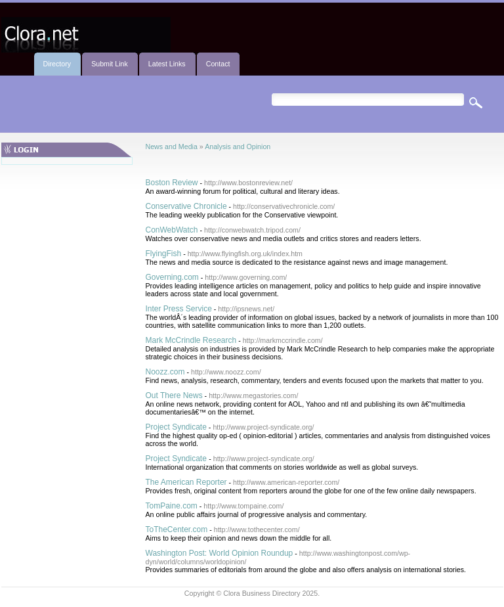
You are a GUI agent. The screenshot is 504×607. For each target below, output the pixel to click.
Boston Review (172, 182)
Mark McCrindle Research (191, 340)
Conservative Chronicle (186, 206)
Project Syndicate (176, 427)
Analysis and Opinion (237, 146)
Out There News (174, 395)
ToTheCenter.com (177, 529)
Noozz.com (165, 371)
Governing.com (172, 277)
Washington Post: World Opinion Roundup (219, 553)
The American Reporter (186, 482)
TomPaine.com (172, 505)
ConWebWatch (172, 230)
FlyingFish (164, 253)
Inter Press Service (179, 308)
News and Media (172, 146)
